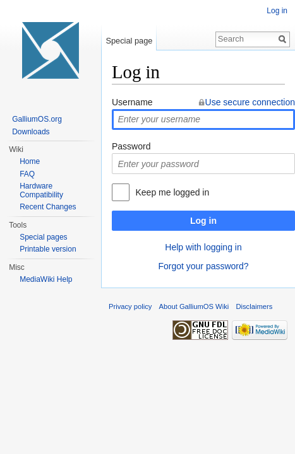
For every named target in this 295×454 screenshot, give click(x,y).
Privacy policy (130, 306)
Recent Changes (48, 206)
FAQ (27, 174)
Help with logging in (203, 247)
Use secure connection (250, 102)
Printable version (48, 249)
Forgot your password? (203, 266)
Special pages (43, 237)
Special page (128, 40)
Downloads (30, 131)
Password (131, 146)
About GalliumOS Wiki (194, 306)
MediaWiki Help (46, 279)
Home (30, 161)
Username (132, 102)
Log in (203, 221)
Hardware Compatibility (41, 190)
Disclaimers (254, 306)
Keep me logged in (172, 192)
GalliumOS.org (37, 119)
